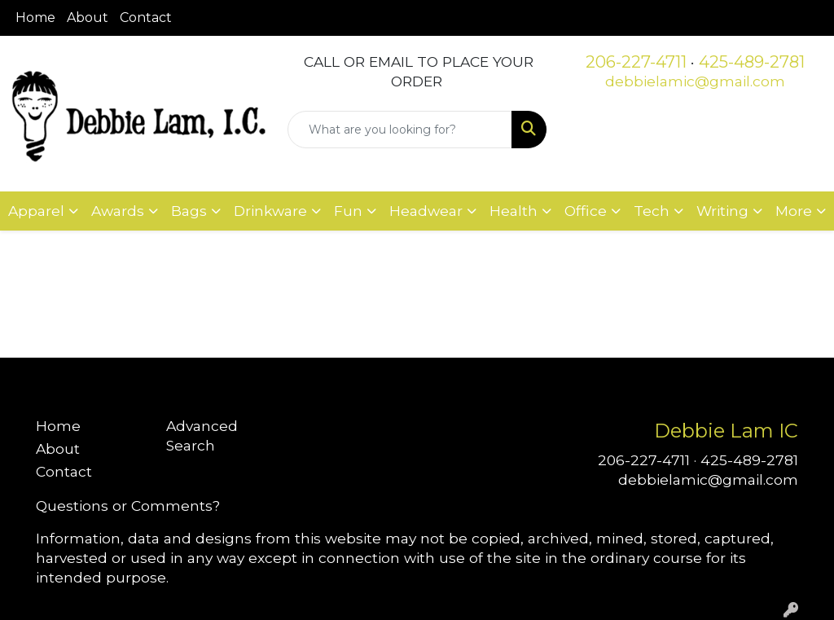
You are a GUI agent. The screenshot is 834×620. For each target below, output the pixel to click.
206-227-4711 (636, 62)
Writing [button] (722, 210)
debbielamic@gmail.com (695, 81)
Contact (146, 17)
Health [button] (513, 210)
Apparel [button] (36, 210)
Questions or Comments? (128, 505)
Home (35, 17)
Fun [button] (348, 210)
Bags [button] (189, 210)
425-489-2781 (752, 62)
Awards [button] (117, 210)
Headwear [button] (426, 210)
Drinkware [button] (270, 210)
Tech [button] (651, 210)
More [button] (793, 210)
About (87, 17)
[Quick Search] (399, 129)
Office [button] (585, 210)
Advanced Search (202, 435)
